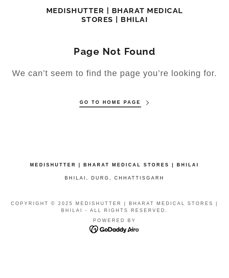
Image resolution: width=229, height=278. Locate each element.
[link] (114, 15)
